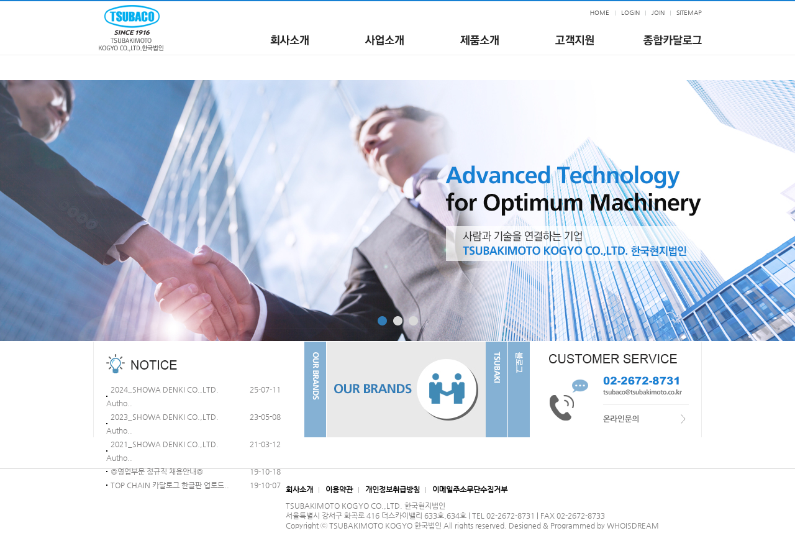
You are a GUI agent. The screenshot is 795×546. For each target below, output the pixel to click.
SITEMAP (689, 12)
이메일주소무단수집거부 (469, 489)
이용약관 (339, 489)
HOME (599, 12)
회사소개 (299, 489)
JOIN (658, 12)
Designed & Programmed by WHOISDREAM (584, 525)
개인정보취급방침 (392, 489)
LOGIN (630, 12)
